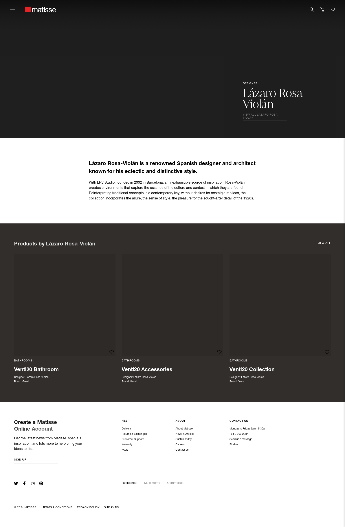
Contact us (182, 450)
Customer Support (133, 439)
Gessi (25, 381)
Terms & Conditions (58, 507)
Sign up (20, 460)
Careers (180, 445)
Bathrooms (23, 360)
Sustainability (184, 439)
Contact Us (238, 421)
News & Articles (185, 434)
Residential (129, 483)
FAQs (125, 450)
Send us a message (240, 439)
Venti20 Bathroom (36, 370)
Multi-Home (152, 483)
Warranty (127, 445)
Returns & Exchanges (134, 434)
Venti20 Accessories (147, 370)
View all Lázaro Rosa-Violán (261, 116)
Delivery (126, 429)
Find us (233, 445)
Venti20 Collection (252, 370)
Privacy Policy (88, 507)
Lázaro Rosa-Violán (37, 377)
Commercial (175, 483)
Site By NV (111, 507)
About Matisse (184, 429)
